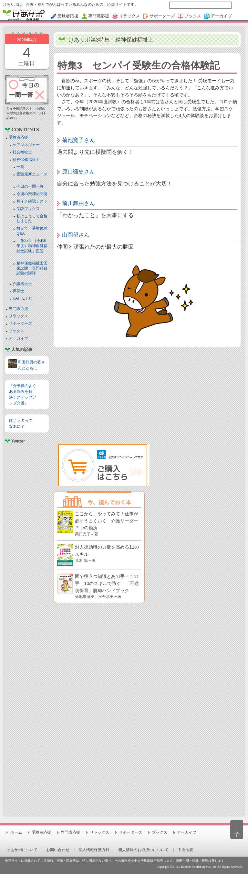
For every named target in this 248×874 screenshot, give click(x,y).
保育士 (18, 291)
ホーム (16, 832)
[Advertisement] (26, 525)
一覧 (20, 166)
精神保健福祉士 (26, 159)
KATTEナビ (23, 298)
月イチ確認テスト (31, 201)
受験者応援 (18, 137)
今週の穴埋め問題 (31, 194)
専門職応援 (18, 308)
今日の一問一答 (30, 186)
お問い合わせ (57, 850)
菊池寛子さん (78, 140)
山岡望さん (75, 235)
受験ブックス (28, 208)
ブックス (16, 331)
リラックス (18, 316)
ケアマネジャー (26, 145)
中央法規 (185, 850)
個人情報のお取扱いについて (143, 850)
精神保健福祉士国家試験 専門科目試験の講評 (31, 268)
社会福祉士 (22, 152)
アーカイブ (18, 338)
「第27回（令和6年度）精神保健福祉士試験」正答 (31, 245)
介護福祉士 (22, 284)
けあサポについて (21, 850)
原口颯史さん (78, 171)
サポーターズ (20, 323)
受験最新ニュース (31, 174)
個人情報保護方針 (93, 850)
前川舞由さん (78, 203)
